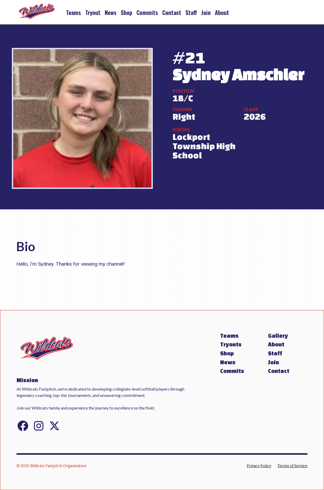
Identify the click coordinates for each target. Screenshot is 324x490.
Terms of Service (292, 466)
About (222, 12)
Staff (191, 12)
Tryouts (230, 344)
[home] (37, 12)
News (111, 12)
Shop (126, 12)
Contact (171, 12)
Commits (147, 12)
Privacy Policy (259, 466)
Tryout (92, 12)
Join (206, 12)
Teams (73, 12)
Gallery (278, 335)
